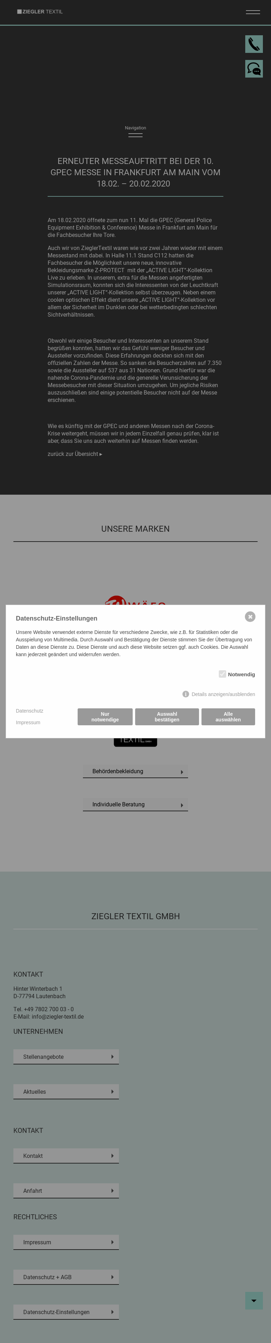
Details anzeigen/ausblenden (223, 694)
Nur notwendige (105, 716)
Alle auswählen (228, 716)
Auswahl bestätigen (167, 716)
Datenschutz (29, 711)
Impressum (28, 722)
